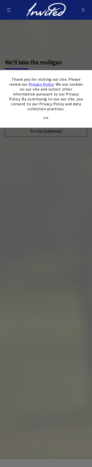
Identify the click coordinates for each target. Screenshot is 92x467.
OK (45, 118)
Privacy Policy (41, 84)
